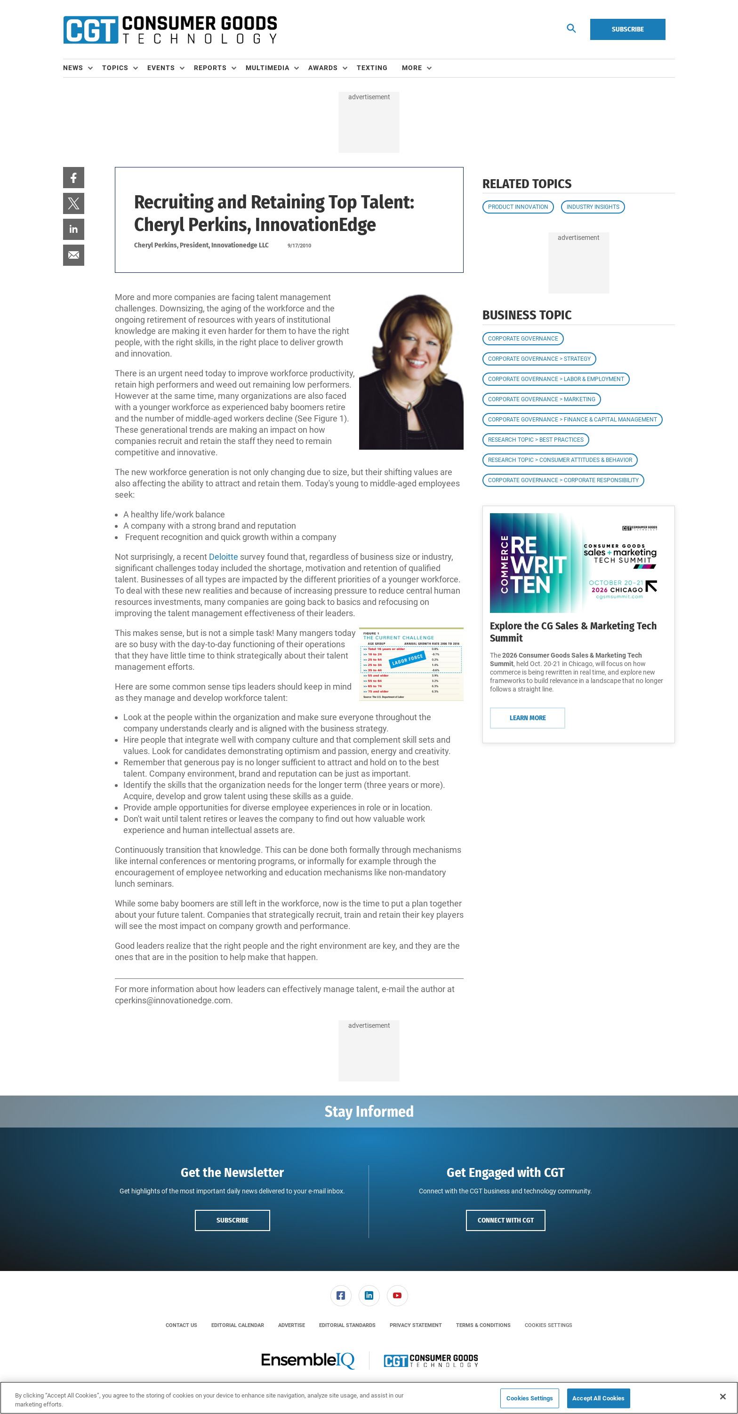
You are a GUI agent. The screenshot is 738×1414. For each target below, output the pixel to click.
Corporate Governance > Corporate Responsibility (563, 480)
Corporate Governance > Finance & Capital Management (572, 419)
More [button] (412, 67)
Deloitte (223, 557)
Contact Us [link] (181, 1325)
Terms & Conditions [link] (483, 1325)
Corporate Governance (523, 338)
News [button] (73, 67)
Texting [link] (372, 67)
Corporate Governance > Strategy (539, 359)
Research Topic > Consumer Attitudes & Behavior (560, 460)
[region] (369, 1398)
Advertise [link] (291, 1325)
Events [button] (161, 67)
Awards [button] (323, 67)
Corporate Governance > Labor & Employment (556, 379)
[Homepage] (170, 30)
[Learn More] (578, 563)
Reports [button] (210, 67)
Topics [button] (115, 67)
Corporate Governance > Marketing (541, 399)
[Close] (723, 1396)
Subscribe (628, 29)
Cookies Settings (548, 1325)
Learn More (528, 718)
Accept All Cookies (598, 1398)
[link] (73, 177)
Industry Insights (593, 207)
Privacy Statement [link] (416, 1325)
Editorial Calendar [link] (237, 1325)
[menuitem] (82, 68)
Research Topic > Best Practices (536, 440)
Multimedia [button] (267, 67)
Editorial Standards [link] (347, 1325)
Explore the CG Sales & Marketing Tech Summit (573, 632)
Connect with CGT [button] (506, 1220)
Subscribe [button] (233, 1220)
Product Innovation (518, 207)
